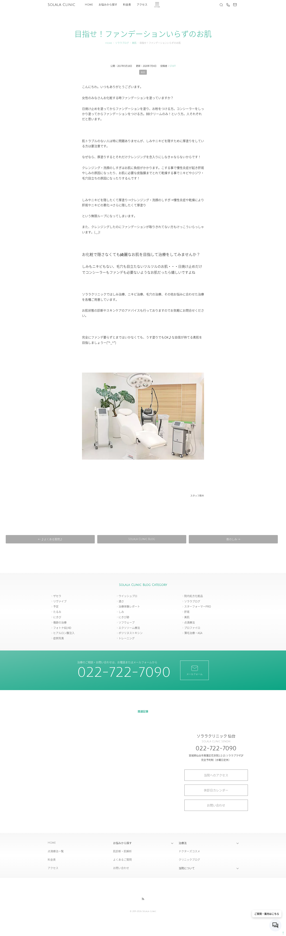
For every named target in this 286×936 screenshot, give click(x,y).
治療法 (183, 843)
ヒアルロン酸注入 (64, 633)
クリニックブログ (189, 860)
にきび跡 (124, 617)
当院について (187, 868)
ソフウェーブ (127, 622)
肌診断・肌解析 (122, 851)
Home (89, 4)
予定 (56, 606)
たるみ (57, 612)
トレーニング (127, 638)
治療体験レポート (129, 606)
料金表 (127, 4)
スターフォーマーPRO (197, 606)
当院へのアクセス (216, 775)
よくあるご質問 (122, 860)
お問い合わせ (216, 805)
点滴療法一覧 (56, 851)
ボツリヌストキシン (131, 633)
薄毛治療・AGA (193, 633)
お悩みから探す (108, 4)
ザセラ (57, 596)
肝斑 (187, 612)
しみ (121, 612)
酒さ (121, 601)
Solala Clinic (61, 5)
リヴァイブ (60, 601)
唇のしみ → (232, 539)
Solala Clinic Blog (141, 539)
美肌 (134, 43)
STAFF (173, 65)
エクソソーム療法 (129, 628)
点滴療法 (189, 622)
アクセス (142, 4)
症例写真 (58, 638)
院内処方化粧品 (193, 596)
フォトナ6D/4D (62, 628)
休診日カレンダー (216, 790)
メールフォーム (194, 670)
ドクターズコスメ (189, 851)
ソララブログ (122, 43)
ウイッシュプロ (128, 596)
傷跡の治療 (60, 622)
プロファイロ (192, 628)
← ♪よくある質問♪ (51, 539)
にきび (57, 617)
